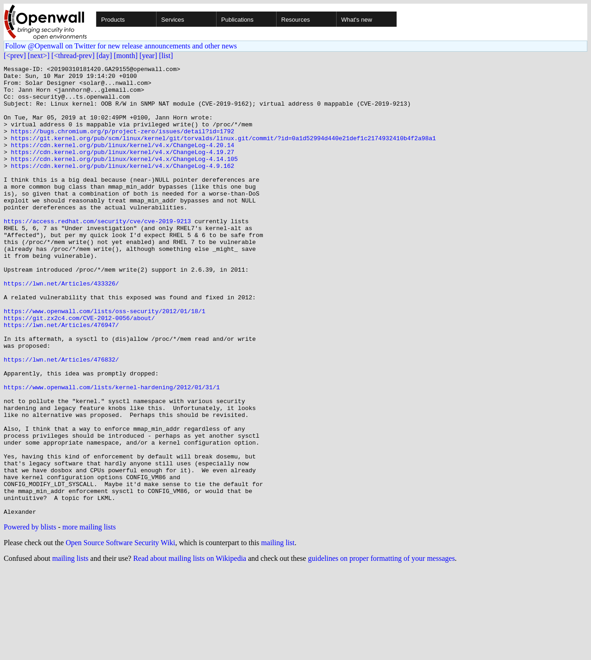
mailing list (278, 632)
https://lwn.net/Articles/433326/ (61, 327)
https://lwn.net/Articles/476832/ (61, 419)
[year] (148, 55)
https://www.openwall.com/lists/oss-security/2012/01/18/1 (104, 361)
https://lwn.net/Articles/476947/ (61, 377)
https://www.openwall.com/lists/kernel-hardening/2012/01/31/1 (112, 452)
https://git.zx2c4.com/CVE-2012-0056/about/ (79, 369)
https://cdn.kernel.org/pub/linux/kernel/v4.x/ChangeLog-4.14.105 (124, 178)
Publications (237, 19)
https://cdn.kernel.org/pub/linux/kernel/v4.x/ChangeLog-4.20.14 (123, 161)
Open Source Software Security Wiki (120, 632)
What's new (356, 19)
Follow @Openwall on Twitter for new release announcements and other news (121, 46)
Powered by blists (30, 617)
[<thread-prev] (72, 55)
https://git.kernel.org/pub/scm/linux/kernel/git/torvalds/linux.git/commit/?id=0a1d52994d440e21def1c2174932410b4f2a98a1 (223, 153)
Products (113, 19)
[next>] (38, 55)
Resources (295, 19)
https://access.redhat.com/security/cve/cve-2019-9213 (97, 253)
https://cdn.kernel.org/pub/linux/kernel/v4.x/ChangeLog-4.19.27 (123, 170)
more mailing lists (89, 617)
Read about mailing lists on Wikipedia (189, 648)
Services (172, 19)
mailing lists (70, 648)
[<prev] (15, 55)
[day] (104, 55)
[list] (166, 55)
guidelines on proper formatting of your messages (381, 648)
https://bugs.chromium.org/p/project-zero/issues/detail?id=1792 (123, 145)
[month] (126, 55)
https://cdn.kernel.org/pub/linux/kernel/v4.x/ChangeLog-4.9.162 (123, 186)
